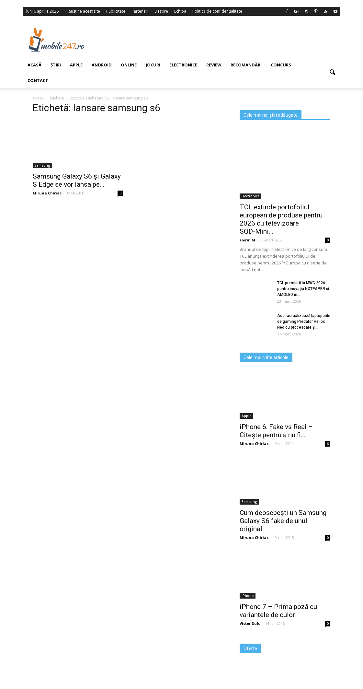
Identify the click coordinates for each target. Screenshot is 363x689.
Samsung (249, 501)
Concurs (281, 65)
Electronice (183, 65)
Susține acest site (84, 11)
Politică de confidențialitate (217, 11)
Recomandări (246, 65)
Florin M (247, 240)
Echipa (180, 11)
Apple (76, 65)
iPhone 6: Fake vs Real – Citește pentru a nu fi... (276, 431)
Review (213, 65)
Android (102, 65)
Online (129, 65)
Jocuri (153, 65)
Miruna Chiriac (254, 443)
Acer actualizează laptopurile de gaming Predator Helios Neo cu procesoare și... (303, 321)
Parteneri (139, 11)
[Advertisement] (220, 39)
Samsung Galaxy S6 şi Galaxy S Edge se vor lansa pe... (77, 180)
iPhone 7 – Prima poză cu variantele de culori (278, 611)
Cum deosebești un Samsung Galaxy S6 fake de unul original (283, 521)
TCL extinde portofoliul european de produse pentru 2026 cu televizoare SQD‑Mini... (281, 219)
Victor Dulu (250, 623)
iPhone (248, 595)
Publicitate (115, 11)
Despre (161, 11)
